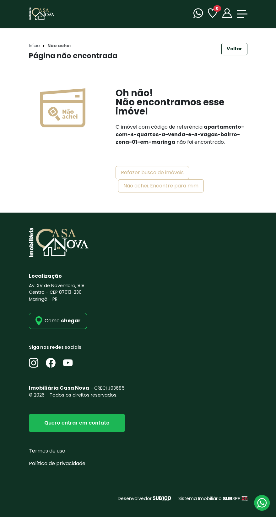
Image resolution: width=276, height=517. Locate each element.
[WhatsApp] (198, 13)
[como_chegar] (58, 321)
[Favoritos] (212, 13)
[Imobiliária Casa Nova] (41, 13)
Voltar (234, 49)
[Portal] (227, 13)
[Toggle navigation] (242, 14)
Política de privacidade (57, 463)
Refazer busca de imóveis (152, 172)
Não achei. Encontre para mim (160, 185)
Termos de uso (47, 450)
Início (34, 46)
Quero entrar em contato (77, 422)
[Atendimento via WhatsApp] (262, 503)
